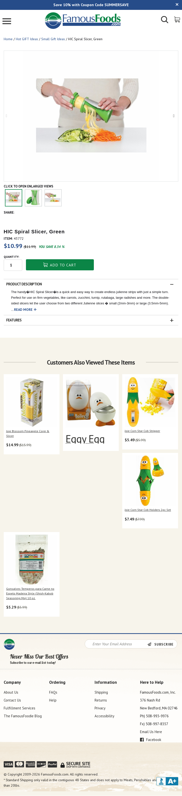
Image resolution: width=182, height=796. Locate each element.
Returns (101, 700)
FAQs (53, 692)
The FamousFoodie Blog (23, 716)
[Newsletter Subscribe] (162, 644)
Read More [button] (23, 309)
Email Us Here (151, 731)
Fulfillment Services (19, 708)
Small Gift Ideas (53, 39)
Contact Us (12, 700)
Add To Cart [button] (59, 264)
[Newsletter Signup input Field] (116, 644)
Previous (7, 115)
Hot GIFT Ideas (27, 39)
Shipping (101, 692)
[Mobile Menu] (6, 21)
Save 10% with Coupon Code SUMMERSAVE (91, 4)
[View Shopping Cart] (177, 19)
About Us (11, 692)
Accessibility (104, 716)
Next (174, 115)
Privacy (100, 708)
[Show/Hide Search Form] (164, 20)
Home (8, 39)
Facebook (150, 739)
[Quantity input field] (13, 265)
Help (53, 700)
